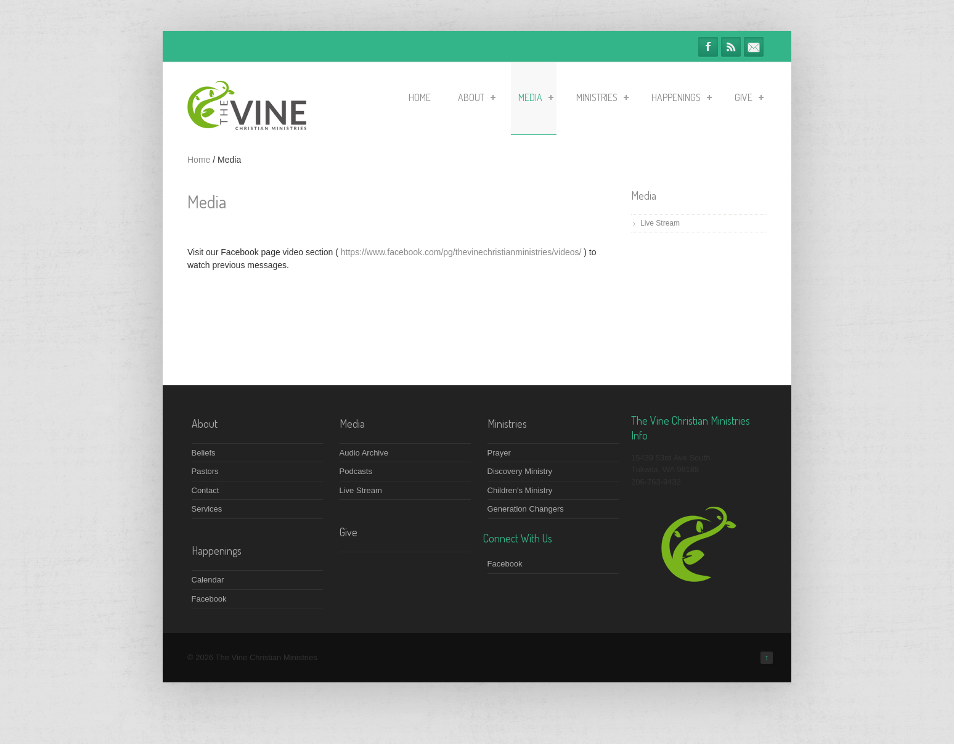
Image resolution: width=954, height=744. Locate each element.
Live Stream (660, 223)
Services (207, 508)
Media (535, 97)
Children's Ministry (520, 490)
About (476, 97)
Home (420, 97)
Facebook (708, 47)
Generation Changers (525, 508)
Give (749, 97)
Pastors (205, 471)
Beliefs (204, 452)
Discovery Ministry (519, 471)
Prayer (499, 452)
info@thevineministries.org (754, 47)
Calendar (208, 579)
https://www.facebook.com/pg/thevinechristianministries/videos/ (461, 252)
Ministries (602, 97)
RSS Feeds (731, 47)
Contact (205, 490)
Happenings (681, 97)
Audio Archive (364, 452)
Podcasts (356, 471)
